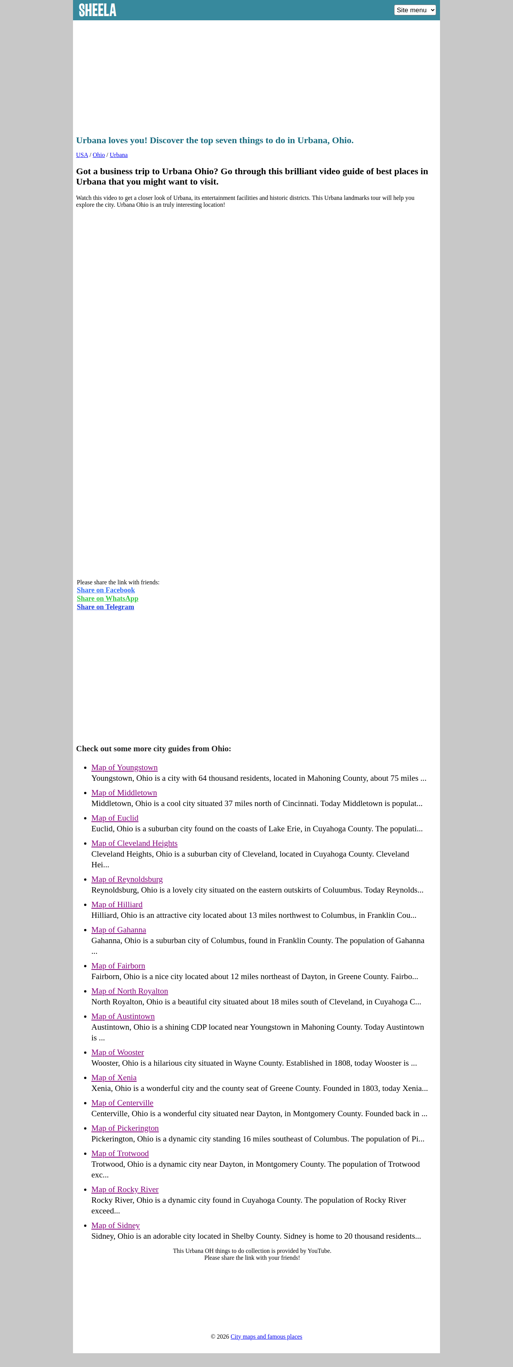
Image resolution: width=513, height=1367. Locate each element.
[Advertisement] (256, 75)
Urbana (119, 155)
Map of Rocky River (125, 1189)
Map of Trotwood (120, 1153)
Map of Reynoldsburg (127, 879)
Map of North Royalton (129, 991)
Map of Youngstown (124, 767)
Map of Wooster (117, 1052)
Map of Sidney (115, 1225)
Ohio (99, 155)
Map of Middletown (124, 792)
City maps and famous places (266, 1336)
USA (82, 155)
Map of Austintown (123, 1016)
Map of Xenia (113, 1077)
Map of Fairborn (118, 965)
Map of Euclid (114, 817)
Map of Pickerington (125, 1128)
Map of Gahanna (118, 929)
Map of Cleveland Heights (134, 843)
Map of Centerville (122, 1102)
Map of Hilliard (117, 904)
